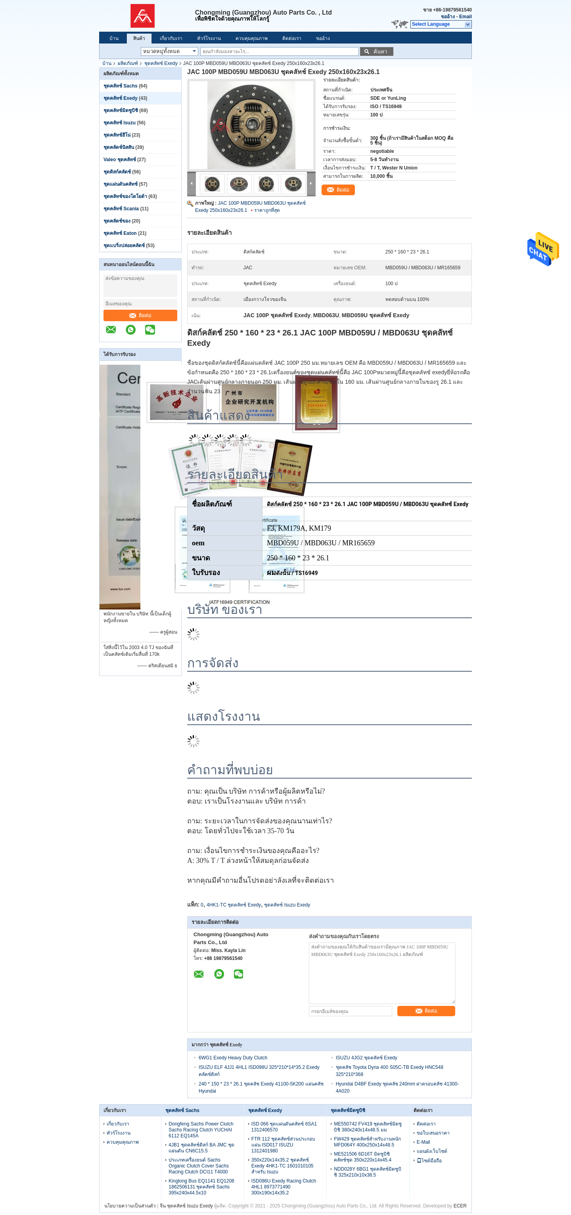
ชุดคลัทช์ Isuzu (119, 123)
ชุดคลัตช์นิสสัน (118, 147)
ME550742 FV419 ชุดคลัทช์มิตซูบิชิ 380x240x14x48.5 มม (368, 1127)
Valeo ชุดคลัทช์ (119, 159)
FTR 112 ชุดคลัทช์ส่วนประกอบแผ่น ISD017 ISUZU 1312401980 (283, 1145)
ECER (460, 1206)
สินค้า (139, 38)
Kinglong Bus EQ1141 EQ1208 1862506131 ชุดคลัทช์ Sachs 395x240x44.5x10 (201, 1187)
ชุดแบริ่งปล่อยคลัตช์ (124, 245)
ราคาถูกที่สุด (267, 210)
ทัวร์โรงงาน (209, 38)
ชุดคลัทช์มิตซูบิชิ (120, 110)
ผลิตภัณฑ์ (128, 63)
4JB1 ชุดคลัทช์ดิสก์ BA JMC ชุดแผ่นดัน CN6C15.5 (201, 1148)
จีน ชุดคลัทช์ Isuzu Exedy (186, 1206)
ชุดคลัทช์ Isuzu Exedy (287, 905)
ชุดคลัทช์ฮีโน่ (116, 135)
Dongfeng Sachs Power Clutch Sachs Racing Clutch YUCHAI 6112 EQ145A (201, 1130)
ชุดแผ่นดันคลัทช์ (120, 184)
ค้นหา (380, 52)
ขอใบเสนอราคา (433, 1133)
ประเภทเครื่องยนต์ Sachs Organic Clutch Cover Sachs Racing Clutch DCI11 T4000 (198, 1166)
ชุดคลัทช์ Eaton (120, 233)
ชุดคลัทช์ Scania (121, 208)
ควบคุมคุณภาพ (252, 38)
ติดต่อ (140, 315)
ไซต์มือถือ (429, 1161)
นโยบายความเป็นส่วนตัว (130, 1206)
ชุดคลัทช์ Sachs (120, 86)
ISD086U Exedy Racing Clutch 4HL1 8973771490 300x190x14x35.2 (283, 1187)
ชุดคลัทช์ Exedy (161, 63)
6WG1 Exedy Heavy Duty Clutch (233, 1058)
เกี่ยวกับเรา (171, 38)
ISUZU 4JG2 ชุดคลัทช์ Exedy (366, 1058)
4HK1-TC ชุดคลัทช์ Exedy (234, 905)
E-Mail (423, 1142)
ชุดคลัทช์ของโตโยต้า (125, 196)
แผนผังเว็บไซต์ (432, 1151)
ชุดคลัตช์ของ (117, 221)
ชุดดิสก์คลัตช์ (117, 172)
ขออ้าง (448, 16)
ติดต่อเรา (291, 38)
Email (465, 16)
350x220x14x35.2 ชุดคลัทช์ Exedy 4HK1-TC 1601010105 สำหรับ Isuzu (282, 1166)
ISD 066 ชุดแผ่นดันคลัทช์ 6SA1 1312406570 (284, 1127)
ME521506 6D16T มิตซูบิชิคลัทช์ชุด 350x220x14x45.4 (362, 1157)
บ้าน (114, 38)
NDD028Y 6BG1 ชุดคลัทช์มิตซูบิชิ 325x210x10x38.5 (367, 1172)
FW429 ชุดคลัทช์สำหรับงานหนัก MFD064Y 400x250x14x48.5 (367, 1142)
